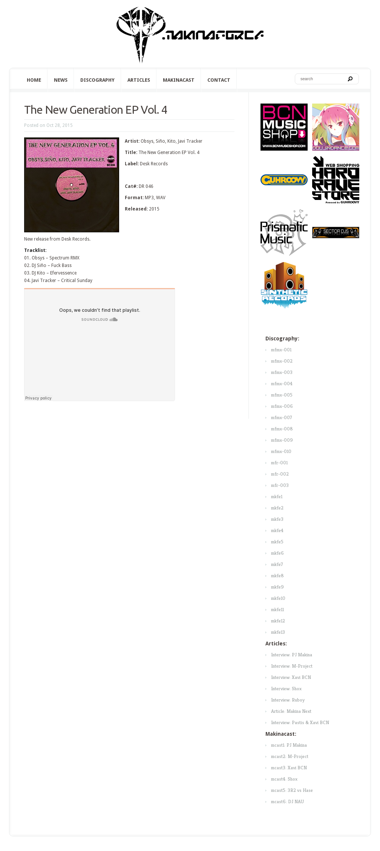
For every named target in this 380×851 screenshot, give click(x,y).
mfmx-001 (281, 349)
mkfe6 (277, 553)
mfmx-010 (281, 451)
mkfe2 (277, 508)
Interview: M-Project (292, 666)
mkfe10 (278, 598)
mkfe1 (276, 496)
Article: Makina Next (291, 711)
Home (34, 80)
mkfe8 (277, 575)
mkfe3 (277, 519)
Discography (97, 80)
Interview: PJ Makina (291, 654)
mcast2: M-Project (289, 756)
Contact (218, 80)
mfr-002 (280, 474)
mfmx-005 (282, 395)
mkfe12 (278, 621)
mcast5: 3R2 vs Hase (292, 790)
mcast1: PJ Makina (289, 745)
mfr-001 (279, 462)
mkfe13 (278, 632)
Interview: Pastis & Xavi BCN (300, 722)
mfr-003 (280, 485)
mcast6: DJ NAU (287, 801)
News (60, 80)
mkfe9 (277, 587)
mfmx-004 (282, 383)
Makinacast (179, 80)
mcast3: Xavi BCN (289, 767)
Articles (138, 80)
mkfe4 (277, 530)
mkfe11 (277, 609)
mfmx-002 (282, 361)
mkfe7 (277, 564)
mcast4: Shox (284, 779)
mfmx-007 (281, 417)
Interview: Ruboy (288, 700)
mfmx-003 (282, 372)
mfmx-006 (282, 406)
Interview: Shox (286, 688)
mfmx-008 (282, 429)
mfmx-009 (282, 440)
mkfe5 (277, 541)
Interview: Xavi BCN (291, 677)
